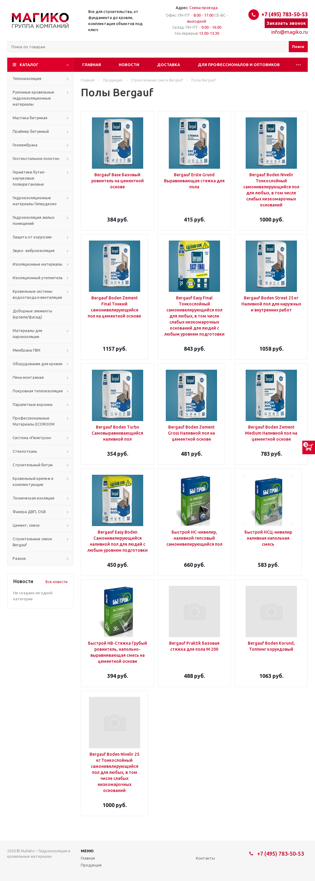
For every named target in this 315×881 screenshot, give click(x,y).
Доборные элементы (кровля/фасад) (32, 314)
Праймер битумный (31, 131)
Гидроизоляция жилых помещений (34, 220)
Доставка (168, 64)
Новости (129, 64)
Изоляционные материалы (37, 264)
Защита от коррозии (32, 237)
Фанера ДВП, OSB (29, 511)
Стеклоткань (25, 451)
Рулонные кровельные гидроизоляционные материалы (33, 98)
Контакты (205, 858)
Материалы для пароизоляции (27, 333)
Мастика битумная (30, 118)
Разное (19, 558)
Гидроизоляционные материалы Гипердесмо (35, 201)
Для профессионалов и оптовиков (239, 64)
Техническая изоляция (33, 498)
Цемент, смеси (26, 525)
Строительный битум (33, 465)
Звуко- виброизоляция (34, 250)
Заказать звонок (286, 23)
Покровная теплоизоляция (38, 391)
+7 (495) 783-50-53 (284, 14)
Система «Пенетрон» (32, 438)
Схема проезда (203, 7)
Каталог (29, 64)
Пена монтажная (28, 377)
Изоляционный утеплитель (38, 278)
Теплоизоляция (27, 78)
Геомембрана (25, 145)
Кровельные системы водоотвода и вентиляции (37, 294)
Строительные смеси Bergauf (32, 542)
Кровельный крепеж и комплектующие (33, 481)
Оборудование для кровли (37, 364)
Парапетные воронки (32, 404)
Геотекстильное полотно (36, 158)
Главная (91, 64)
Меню (87, 851)
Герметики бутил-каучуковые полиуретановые (29, 178)
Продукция (91, 865)
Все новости (57, 582)
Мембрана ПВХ (26, 350)
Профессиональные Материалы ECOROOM (34, 421)
